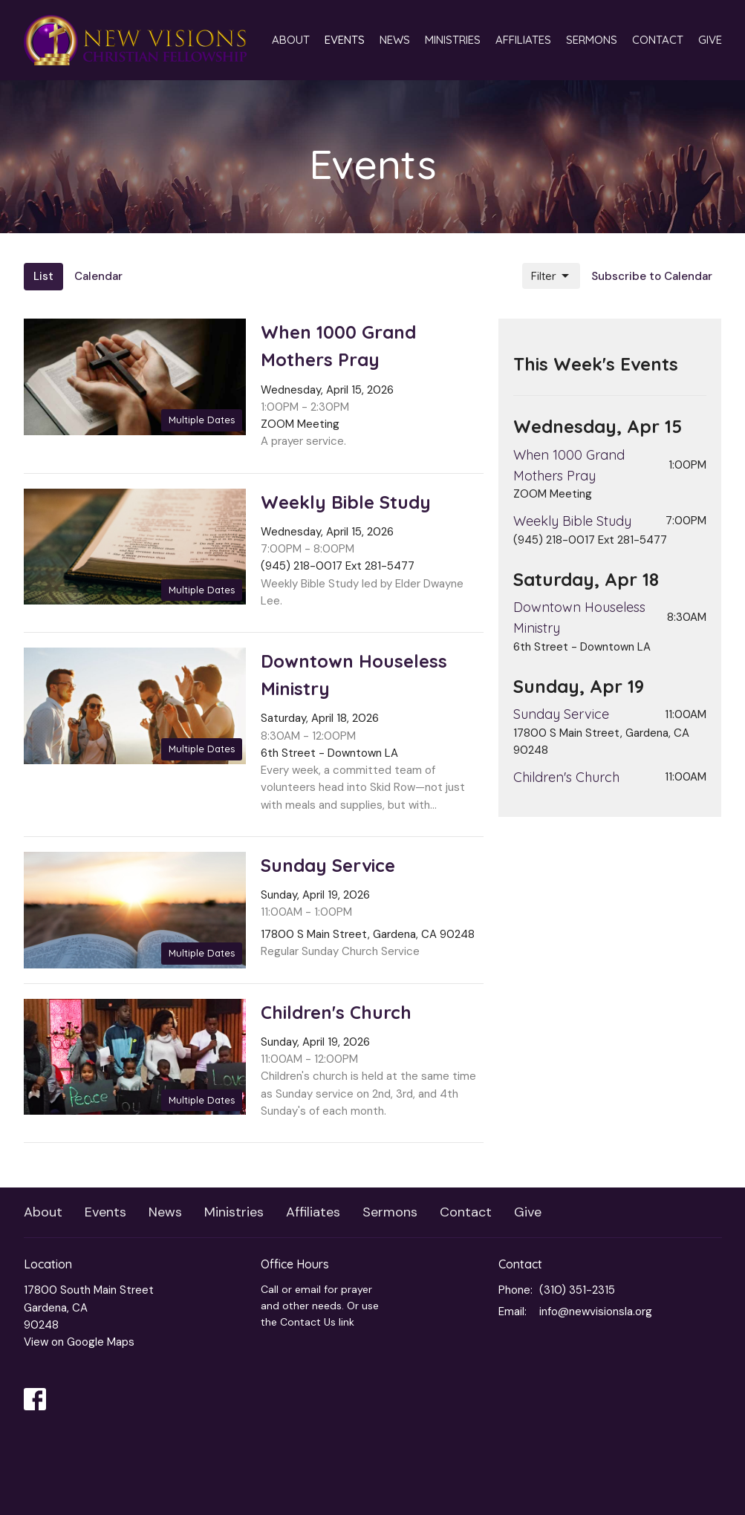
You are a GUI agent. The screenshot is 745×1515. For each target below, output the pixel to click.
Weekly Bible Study (572, 521)
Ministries (453, 40)
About (291, 40)
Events (345, 40)
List (43, 276)
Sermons (591, 40)
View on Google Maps (79, 1342)
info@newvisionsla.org (595, 1311)
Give (710, 40)
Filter (551, 276)
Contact (657, 40)
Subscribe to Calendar (651, 276)
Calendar (98, 276)
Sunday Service (561, 714)
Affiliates (523, 40)
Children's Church (566, 777)
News (395, 40)
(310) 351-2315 (577, 1290)
